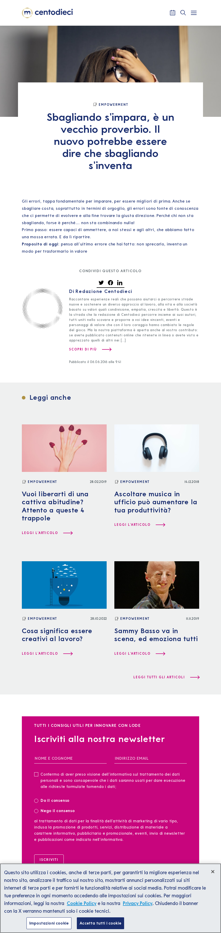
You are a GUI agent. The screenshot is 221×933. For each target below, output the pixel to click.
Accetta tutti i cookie (100, 926)
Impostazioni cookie (49, 926)
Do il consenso (53, 800)
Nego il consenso (54, 810)
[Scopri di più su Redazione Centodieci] (90, 349)
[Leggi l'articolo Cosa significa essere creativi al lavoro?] (47, 653)
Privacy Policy (137, 907)
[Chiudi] (212, 875)
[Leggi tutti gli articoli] (166, 677)
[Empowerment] (110, 104)
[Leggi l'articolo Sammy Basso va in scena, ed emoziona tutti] (139, 653)
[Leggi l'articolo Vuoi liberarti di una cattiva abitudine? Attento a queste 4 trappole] (47, 533)
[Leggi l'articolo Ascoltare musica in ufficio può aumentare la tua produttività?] (139, 524)
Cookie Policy (81, 907)
